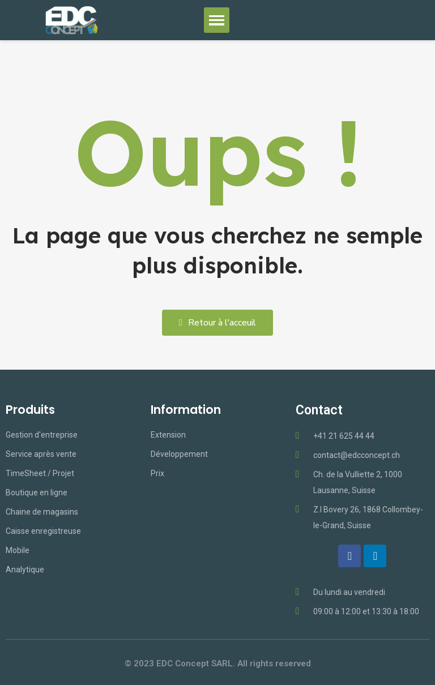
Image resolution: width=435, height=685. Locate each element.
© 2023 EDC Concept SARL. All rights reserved (218, 663)
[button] (217, 323)
